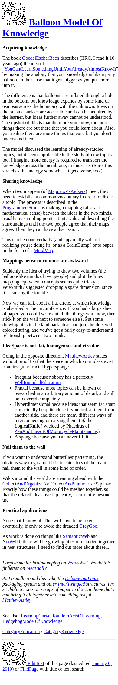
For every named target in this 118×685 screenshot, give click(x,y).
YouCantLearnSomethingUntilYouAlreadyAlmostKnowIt (60, 68)
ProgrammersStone (21, 207)
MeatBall (35, 568)
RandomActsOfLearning (76, 615)
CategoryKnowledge (64, 631)
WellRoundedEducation (38, 382)
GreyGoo (88, 526)
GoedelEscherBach (40, 58)
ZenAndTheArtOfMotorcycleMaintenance (56, 431)
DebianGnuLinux (82, 578)
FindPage (29, 668)
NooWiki (11, 541)
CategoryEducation (21, 631)
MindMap (43, 250)
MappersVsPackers (67, 191)
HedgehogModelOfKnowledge (32, 621)
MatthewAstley (80, 355)
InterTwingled (71, 583)
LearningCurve (35, 615)
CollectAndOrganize (22, 483)
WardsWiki (77, 562)
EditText (23, 663)
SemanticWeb (76, 536)
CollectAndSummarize (73, 483)
